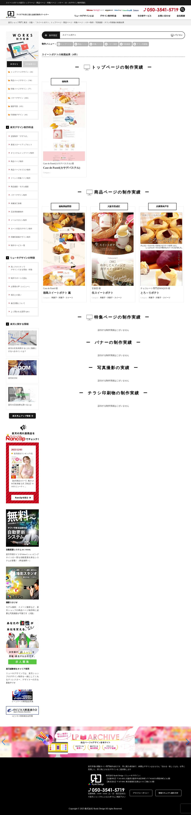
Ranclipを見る (21, 497)
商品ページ (82, 44)
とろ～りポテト (149, 292)
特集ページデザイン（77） (21, 89)
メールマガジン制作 (19, 220)
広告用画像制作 (17, 212)
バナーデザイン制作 (19, 195)
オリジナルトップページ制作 (22, 153)
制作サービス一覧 (18, 245)
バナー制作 (112, 44)
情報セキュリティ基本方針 (168, 793)
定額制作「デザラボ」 (20, 136)
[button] (3, 742)
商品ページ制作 (17, 161)
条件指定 (53, 35)
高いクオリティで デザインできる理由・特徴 (21, 268)
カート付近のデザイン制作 (21, 229)
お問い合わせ (164, 15)
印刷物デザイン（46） (20, 115)
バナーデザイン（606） (20, 98)
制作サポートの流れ (19, 278)
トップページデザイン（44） (22, 72)
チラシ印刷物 (142, 44)
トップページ (66, 44)
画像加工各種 (16, 203)
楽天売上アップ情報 (21, 415)
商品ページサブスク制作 (20, 170)
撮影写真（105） (17, 106)
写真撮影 (126, 44)
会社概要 (181, 15)
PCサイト (14, 64)
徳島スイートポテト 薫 (57, 292)
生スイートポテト (102, 292)
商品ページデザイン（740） (22, 80)
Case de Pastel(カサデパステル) (61, 167)
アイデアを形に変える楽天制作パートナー (32, 14)
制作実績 (127, 15)
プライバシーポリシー (141, 793)
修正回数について (18, 303)
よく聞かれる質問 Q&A (20, 312)
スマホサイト (30, 64)
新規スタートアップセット (21, 145)
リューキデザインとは (84, 15)
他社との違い (16, 295)
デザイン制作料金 (108, 15)
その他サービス (144, 15)
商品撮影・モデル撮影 (20, 187)
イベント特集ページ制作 (20, 178)
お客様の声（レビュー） (20, 286)
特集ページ (97, 44)
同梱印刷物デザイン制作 (20, 237)
